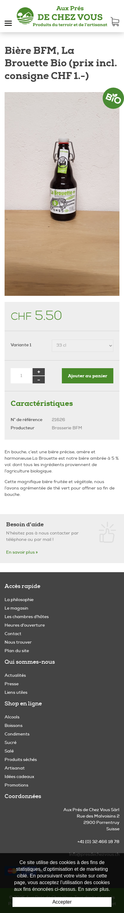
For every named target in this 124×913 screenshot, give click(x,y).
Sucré (10, 742)
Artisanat (15, 768)
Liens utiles (16, 692)
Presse (12, 683)
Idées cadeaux (19, 776)
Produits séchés (21, 759)
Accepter (62, 901)
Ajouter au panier (87, 376)
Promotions (16, 785)
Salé (9, 751)
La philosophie (19, 599)
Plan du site (17, 650)
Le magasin (16, 608)
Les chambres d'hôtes (27, 616)
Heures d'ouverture (25, 625)
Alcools (12, 717)
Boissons (14, 725)
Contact (13, 633)
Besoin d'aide (25, 524)
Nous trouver (18, 642)
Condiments (17, 734)
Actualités (15, 675)
